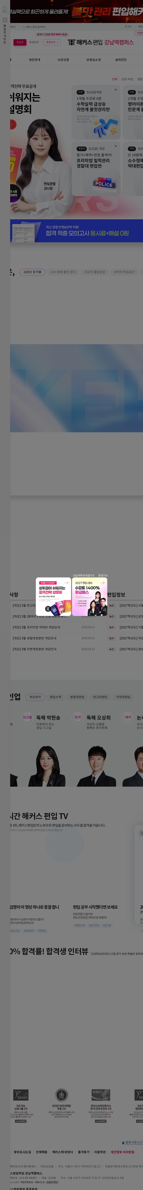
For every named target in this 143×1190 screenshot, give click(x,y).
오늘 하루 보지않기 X (83, 575)
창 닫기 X (102, 575)
